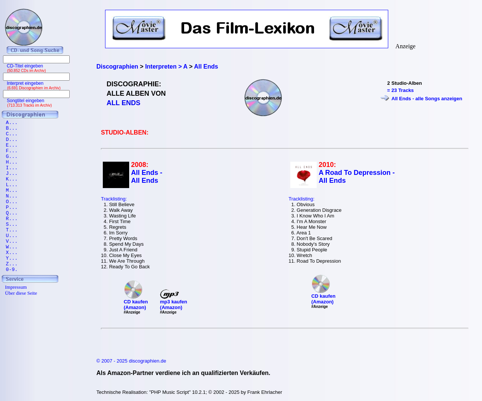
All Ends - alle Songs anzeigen (427, 98)
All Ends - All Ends (146, 176)
